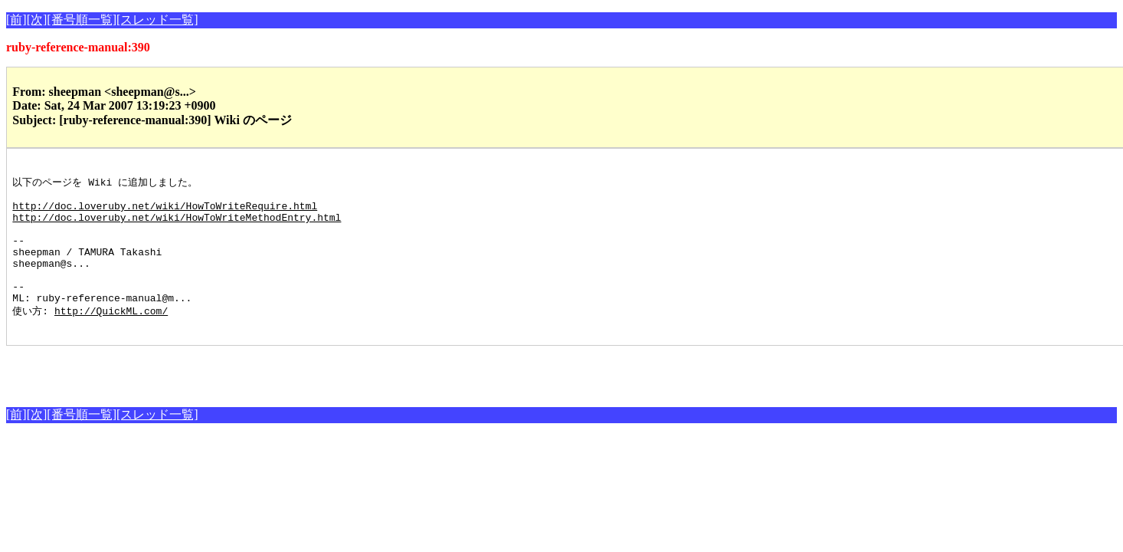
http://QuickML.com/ (111, 337)
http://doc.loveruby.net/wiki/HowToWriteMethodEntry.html (176, 227)
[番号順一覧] (81, 19)
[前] (16, 19)
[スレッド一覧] (157, 19)
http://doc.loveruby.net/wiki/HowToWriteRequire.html (164, 213)
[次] (37, 19)
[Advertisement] (185, 398)
